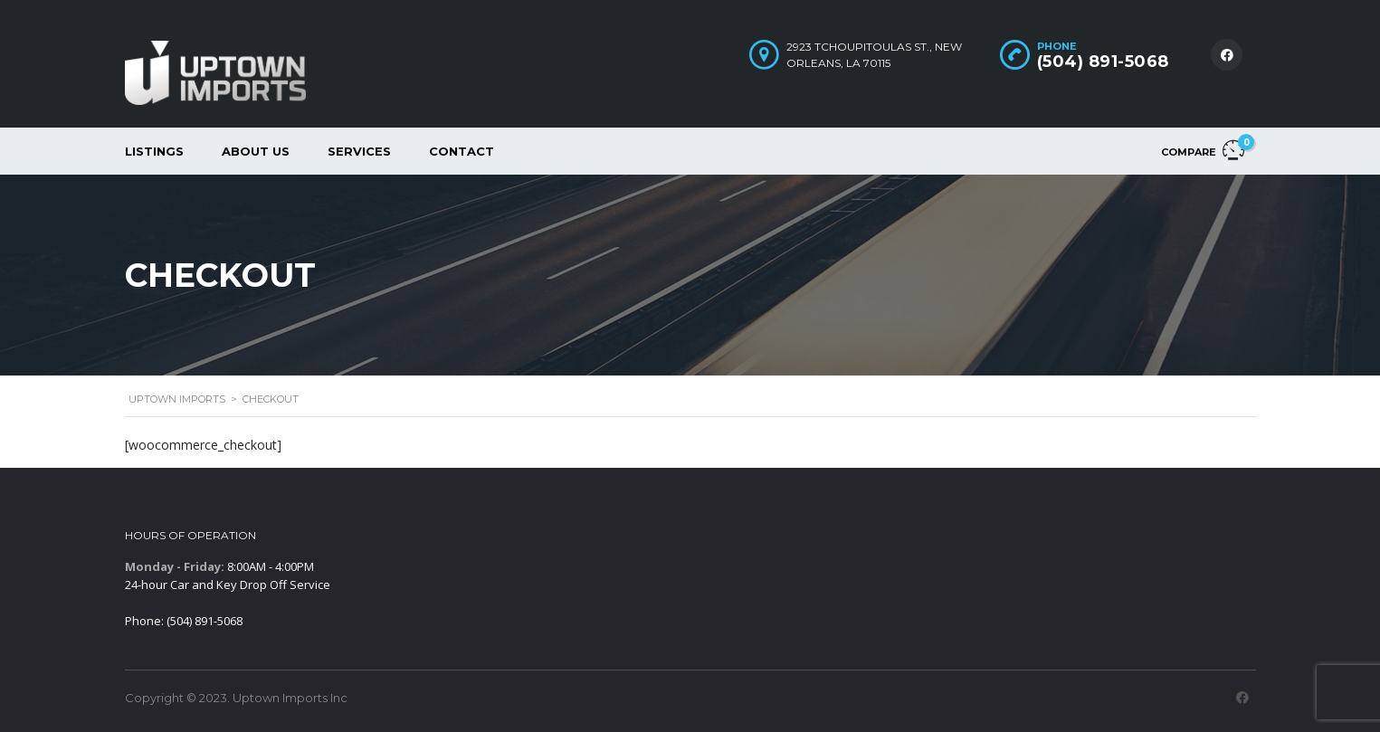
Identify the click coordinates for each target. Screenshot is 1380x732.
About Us (256, 151)
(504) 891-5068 (1103, 61)
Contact (461, 151)
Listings (154, 151)
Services (359, 151)
